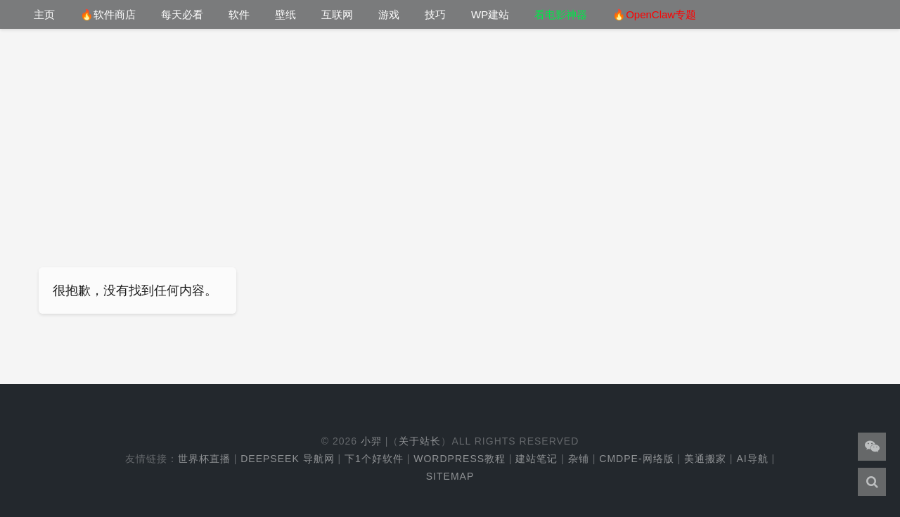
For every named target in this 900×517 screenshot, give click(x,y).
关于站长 (420, 441)
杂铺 (578, 459)
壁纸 (285, 14)
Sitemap (450, 477)
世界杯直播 (204, 459)
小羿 (371, 441)
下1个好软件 (374, 459)
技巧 (435, 14)
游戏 (388, 14)
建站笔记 (536, 459)
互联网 (337, 14)
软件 (239, 14)
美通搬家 (705, 459)
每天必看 (182, 14)
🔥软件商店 (108, 14)
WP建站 (490, 14)
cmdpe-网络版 (636, 459)
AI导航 (752, 459)
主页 (44, 14)
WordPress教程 (459, 459)
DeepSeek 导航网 (287, 459)
